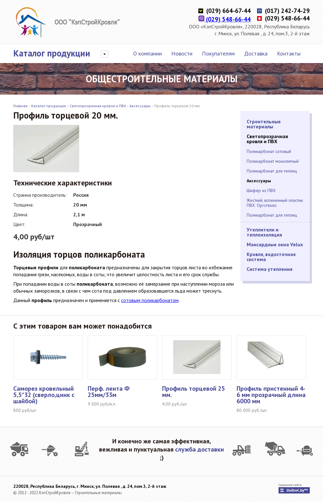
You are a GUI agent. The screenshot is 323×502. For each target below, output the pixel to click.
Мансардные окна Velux (275, 244)
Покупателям (218, 53)
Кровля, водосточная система (271, 256)
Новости (181, 53)
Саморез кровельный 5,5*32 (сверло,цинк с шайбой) (43, 394)
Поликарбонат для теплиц (272, 171)
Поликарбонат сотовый (269, 151)
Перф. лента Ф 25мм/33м (109, 391)
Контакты (289, 53)
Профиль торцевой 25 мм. (193, 391)
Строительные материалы (264, 124)
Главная (20, 105)
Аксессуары (140, 105)
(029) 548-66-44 (224, 19)
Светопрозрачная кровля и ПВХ (98, 105)
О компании (147, 53)
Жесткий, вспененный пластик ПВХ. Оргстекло (275, 202)
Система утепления (269, 269)
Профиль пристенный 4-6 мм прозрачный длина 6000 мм (271, 394)
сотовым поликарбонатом (150, 300)
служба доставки (199, 449)
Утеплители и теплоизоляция (264, 232)
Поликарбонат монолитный (273, 161)
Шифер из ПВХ (261, 190)
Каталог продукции (51, 53)
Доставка (255, 53)
